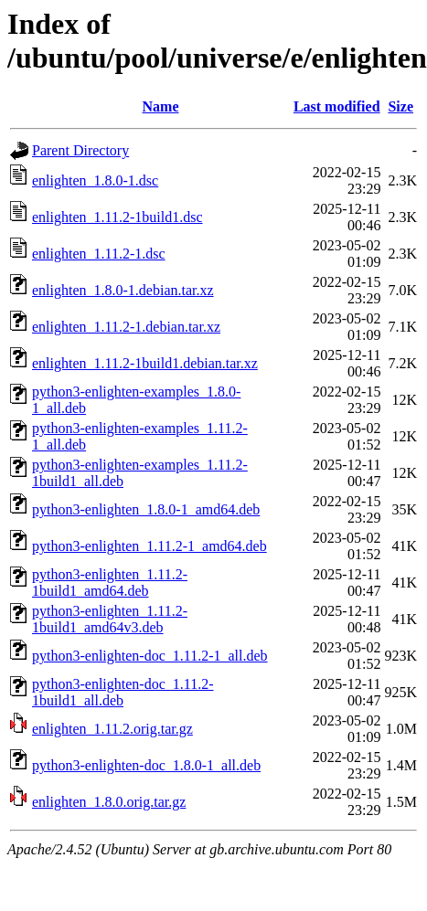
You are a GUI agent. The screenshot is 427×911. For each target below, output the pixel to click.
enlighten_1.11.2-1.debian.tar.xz (126, 326)
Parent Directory (80, 150)
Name (161, 106)
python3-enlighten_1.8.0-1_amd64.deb (146, 509)
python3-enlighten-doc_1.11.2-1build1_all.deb (122, 692)
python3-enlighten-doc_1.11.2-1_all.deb (150, 655)
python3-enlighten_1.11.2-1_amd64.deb (149, 546)
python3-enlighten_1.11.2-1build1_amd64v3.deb (109, 619)
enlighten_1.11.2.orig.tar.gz (112, 728)
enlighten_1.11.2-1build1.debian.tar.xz (145, 363)
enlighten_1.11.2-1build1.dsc (117, 217)
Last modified (337, 106)
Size (400, 106)
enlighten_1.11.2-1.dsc (98, 253)
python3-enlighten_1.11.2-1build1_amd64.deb (109, 583)
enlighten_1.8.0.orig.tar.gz (109, 802)
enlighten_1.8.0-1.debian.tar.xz (123, 290)
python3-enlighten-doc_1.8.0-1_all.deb (146, 765)
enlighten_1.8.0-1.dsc (95, 180)
